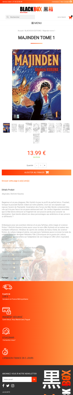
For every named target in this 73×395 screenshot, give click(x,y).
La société (6, 351)
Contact (5, 371)
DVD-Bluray (24, 385)
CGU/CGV (5, 375)
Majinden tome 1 (36, 37)
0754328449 (8, 317)
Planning (5, 359)
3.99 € (5, 296)
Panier (4, 364)
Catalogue (11, 385)
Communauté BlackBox (11, 355)
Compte (5, 368)
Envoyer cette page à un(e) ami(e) (15, 181)
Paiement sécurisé (49, 294)
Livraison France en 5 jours (54, 317)
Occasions (59, 385)
